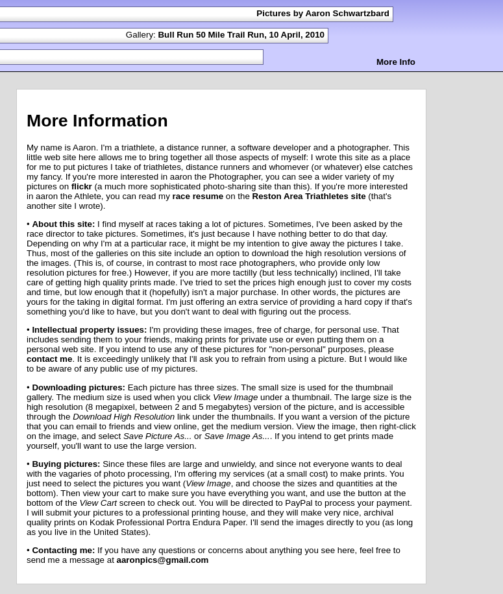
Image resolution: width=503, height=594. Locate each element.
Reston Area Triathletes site (309, 196)
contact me (49, 359)
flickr (81, 186)
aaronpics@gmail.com (163, 560)
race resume (198, 196)
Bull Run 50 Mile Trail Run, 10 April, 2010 (241, 35)
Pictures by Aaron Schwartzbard (322, 13)
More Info (395, 62)
